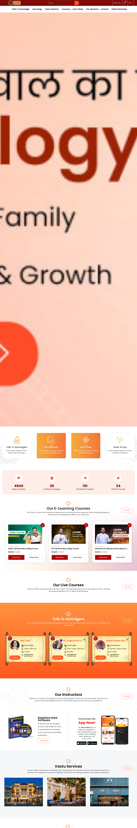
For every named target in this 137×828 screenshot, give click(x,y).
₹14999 (17, 552)
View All (127, 510)
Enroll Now (16, 557)
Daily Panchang (119, 9)
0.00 (117, 3)
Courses (66, 9)
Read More (44, 740)
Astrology (37, 9)
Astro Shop (78, 9)
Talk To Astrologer (20, 9)
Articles (105, 9)
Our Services (92, 9)
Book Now (15, 657)
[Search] (60, 3)
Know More (34, 557)
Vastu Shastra (52, 9)
